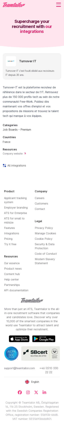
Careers (39, 198)
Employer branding (16, 207)
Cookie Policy (43, 238)
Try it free (10, 244)
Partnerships (12, 285)
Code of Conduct (46, 253)
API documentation (16, 290)
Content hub (12, 274)
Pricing (8, 238)
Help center (11, 279)
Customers (41, 203)
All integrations (16, 165)
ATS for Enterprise (15, 213)
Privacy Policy (44, 228)
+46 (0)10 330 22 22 (48, 370)
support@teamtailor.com (19, 368)
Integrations (11, 233)
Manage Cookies (45, 233)
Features (9, 228)
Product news (13, 268)
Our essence (12, 263)
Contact (40, 209)
